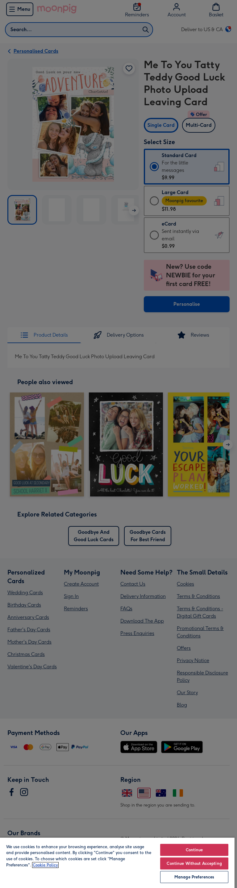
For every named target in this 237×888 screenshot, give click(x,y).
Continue (194, 850)
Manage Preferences (194, 877)
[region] (117, 862)
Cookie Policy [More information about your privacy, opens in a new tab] (45, 865)
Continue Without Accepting (194, 863)
